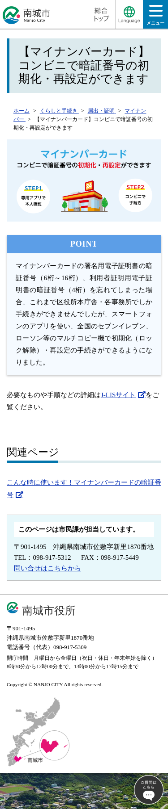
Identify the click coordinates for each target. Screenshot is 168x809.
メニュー (155, 17)
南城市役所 (49, 610)
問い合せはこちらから (47, 568)
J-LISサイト (118, 394)
